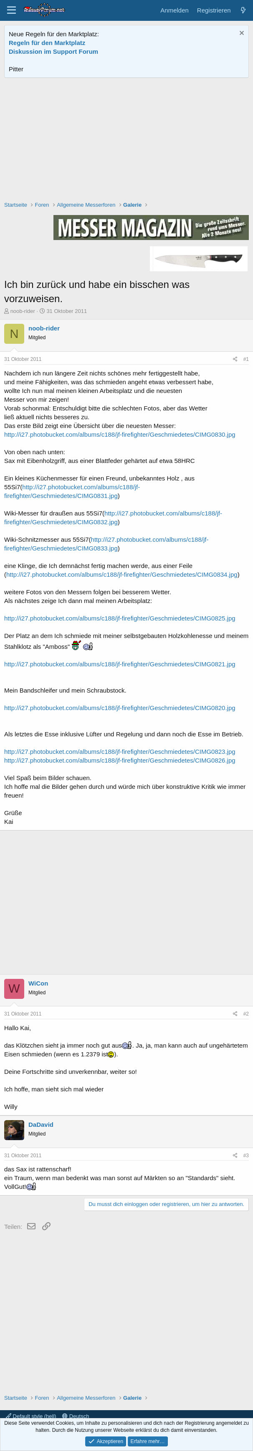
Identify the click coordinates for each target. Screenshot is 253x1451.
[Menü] (11, 10)
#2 (246, 1014)
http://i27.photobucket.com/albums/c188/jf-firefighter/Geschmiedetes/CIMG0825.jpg (119, 618)
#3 (246, 1155)
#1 (246, 359)
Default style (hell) (31, 1416)
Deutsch (75, 1416)
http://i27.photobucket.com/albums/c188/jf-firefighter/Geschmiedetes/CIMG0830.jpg (119, 434)
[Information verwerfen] (240, 34)
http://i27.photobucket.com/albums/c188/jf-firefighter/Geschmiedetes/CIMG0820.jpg (119, 707)
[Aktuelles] (243, 10)
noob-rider (22, 311)
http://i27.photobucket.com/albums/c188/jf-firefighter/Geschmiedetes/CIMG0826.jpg (119, 760)
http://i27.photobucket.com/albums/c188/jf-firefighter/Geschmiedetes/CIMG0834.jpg (122, 574)
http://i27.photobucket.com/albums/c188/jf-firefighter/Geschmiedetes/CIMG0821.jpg (119, 664)
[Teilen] (235, 359)
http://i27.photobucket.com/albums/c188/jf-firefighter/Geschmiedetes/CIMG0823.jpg (119, 751)
